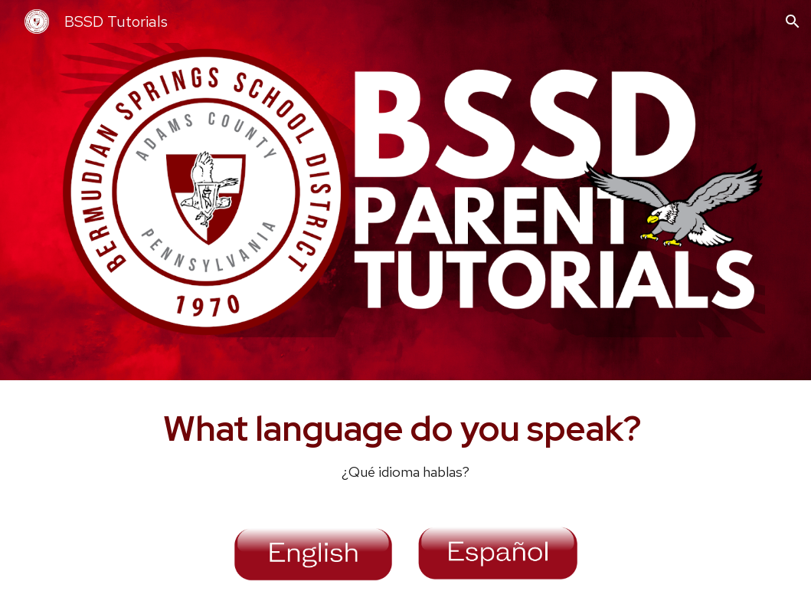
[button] (792, 21)
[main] (405, 443)
